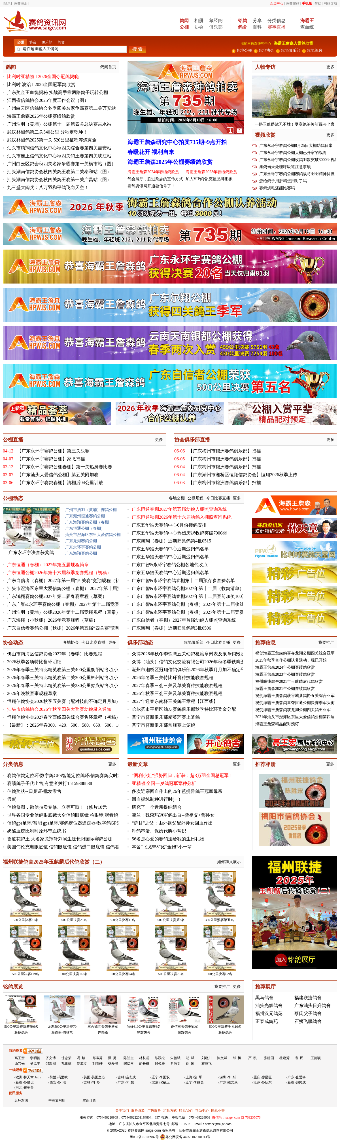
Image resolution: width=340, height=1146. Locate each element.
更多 (330, 67)
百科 (257, 27)
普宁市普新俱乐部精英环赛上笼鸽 (166, 717)
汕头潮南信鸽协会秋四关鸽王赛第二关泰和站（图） (59, 171)
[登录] (7, 3)
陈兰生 (129, 1058)
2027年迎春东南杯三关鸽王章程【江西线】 (175, 701)
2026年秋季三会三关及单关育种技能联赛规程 (177, 693)
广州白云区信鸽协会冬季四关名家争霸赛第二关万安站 (61, 108)
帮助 (317, 3)
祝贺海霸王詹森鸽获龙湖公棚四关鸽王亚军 (293, 710)
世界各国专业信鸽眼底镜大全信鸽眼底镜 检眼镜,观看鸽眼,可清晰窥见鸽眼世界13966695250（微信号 (107, 815)
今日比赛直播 (218, 498)
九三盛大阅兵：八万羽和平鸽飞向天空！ (48, 187)
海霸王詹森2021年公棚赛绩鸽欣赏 (285, 688)
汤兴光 (19, 1064)
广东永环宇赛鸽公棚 (83, 547)
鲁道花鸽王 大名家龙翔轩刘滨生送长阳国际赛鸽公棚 (59, 838)
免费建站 (292, 3)
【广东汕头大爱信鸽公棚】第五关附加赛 (58, 474)
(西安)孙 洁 (57, 1082)
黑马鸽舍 (264, 997)
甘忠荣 (66, 1058)
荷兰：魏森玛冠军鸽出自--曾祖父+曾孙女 (173, 815)
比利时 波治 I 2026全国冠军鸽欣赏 (41, 84)
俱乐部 (216, 27)
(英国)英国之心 (93, 1077)
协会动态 (13, 642)
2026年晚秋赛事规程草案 (32, 693)
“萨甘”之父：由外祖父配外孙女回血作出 (172, 823)
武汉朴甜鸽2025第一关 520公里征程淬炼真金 (52, 140)
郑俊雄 (160, 1064)
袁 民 (299, 1058)
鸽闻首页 (108, 67)
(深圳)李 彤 (227, 1077)
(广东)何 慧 (125, 1082)
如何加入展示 (229, 862)
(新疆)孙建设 (24, 1082)
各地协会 (71, 642)
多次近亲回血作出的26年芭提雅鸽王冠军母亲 (177, 791)
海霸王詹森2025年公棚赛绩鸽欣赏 (41, 116)
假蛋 (11, 799)
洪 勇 (112, 1058)
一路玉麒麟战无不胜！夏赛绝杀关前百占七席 (294, 124)
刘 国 (190, 1064)
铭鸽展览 (13, 987)
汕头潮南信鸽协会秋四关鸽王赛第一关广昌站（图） (59, 179)
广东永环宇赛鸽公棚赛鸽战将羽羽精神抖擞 (297, 174)
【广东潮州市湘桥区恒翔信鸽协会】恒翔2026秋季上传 (242, 474)
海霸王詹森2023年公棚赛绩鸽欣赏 (285, 674)
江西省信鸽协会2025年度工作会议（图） (48, 100)
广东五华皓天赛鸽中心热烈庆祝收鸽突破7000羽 (179, 533)
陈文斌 (222, 1058)
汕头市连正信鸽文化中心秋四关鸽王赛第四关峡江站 (59, 155)
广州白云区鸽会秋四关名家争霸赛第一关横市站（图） (61, 163)
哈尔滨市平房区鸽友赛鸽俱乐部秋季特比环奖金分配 (184, 709)
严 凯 (252, 1058)
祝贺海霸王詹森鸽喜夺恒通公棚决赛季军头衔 (295, 703)
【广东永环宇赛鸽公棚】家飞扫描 (51, 458)
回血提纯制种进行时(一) (156, 799)
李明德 (35, 1058)
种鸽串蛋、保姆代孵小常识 (159, 831)
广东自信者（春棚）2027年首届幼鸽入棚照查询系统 (184, 620)
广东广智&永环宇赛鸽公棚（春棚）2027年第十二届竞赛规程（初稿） (76, 604)
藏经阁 (216, 20)
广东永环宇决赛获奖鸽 (31, 552)
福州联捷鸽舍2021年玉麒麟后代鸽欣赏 (289, 681)
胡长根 (144, 1064)
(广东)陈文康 (228, 1082)
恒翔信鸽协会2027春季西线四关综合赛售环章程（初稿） (63, 717)
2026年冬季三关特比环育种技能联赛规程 (172, 677)
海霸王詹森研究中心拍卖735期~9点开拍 (177, 142)
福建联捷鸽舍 (308, 997)
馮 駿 (81, 1058)
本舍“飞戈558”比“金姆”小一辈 (162, 846)
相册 (198, 20)
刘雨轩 (97, 1064)
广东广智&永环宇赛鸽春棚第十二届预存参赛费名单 (183, 580)
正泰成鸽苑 (266, 1021)
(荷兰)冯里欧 (58, 1077)
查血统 (307, 27)
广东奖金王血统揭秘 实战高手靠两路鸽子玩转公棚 (57, 92)
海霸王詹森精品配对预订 (277, 724)
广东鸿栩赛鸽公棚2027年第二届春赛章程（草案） (57, 596)
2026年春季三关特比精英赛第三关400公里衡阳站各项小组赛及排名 (74, 669)
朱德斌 (175, 1058)
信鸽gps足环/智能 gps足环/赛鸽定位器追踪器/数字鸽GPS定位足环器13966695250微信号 (93, 823)
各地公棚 (177, 498)
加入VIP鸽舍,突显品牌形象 (209, 179)
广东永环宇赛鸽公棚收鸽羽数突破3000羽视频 (299, 160)
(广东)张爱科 (296, 1077)
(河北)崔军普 (24, 1087)
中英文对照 (56, 1100)
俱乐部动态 (140, 642)
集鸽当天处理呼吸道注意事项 (285, 167)
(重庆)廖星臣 (262, 1077)
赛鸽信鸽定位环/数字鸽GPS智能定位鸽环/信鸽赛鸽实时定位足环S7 (74, 775)
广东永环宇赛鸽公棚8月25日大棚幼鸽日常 (296, 145)
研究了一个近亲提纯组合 (157, 807)
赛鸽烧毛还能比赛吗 (277, 188)
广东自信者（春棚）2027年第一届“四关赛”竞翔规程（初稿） (68, 580)
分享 (257, 20)
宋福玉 (129, 1064)
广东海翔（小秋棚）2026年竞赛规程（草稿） (52, 620)
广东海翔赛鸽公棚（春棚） (89, 522)
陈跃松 (160, 1058)
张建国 (269, 1058)
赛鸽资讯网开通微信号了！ (151, 186)
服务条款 (138, 1111)
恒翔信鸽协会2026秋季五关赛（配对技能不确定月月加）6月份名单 (74, 701)
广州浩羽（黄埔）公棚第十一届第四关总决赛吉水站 (59, 124)
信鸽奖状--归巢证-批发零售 (34, 791)
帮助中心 (202, 1111)
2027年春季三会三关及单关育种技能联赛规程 (177, 685)
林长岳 (144, 1058)
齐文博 (51, 1058)
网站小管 (218, 1111)
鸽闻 (11, 67)
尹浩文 (175, 1064)
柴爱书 (113, 1064)
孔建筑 (66, 1064)
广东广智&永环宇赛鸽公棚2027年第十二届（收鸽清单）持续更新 (197, 588)
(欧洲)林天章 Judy (27, 1077)
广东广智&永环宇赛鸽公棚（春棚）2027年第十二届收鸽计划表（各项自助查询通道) (216, 604)
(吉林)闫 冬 (91, 1082)
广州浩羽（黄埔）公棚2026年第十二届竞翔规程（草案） (63, 612)
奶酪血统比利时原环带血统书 (36, 831)
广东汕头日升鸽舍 (312, 1005)
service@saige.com (218, 1124)
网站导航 (330, 3)
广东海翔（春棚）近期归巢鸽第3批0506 (171, 628)
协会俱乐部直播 (192, 440)
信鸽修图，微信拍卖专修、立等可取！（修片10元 (57, 807)
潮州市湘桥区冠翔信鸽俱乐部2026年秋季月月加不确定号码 (191, 669)
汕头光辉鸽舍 (268, 1005)
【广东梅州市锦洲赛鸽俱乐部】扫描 (224, 450)
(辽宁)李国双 (160, 1077)
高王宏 (19, 1058)
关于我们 (122, 1111)
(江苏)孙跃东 (262, 1082)
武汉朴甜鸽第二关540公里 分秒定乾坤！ (47, 132)
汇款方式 (170, 1111)
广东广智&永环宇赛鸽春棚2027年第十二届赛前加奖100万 (189, 596)
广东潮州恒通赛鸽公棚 (85, 516)
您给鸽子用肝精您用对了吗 (283, 181)
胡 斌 (190, 1058)
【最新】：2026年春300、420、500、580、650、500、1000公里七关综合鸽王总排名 (91, 725)
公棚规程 (195, 498)
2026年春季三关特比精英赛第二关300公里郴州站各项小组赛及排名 (74, 677)
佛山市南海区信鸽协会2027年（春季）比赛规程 (54, 653)
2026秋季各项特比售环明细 (34, 661)
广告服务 (154, 1111)
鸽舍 (61, 42)
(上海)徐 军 (193, 1077)
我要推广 (326, 642)
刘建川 (206, 1058)
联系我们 (186, 1111)
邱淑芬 (97, 1058)
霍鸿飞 (206, 1064)
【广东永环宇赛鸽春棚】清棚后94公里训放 (60, 482)
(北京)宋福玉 (160, 1082)
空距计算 (89, 1100)
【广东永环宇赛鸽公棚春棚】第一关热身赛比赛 (64, 466)
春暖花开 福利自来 (151, 152)
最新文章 (138, 764)
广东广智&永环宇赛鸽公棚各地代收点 (170, 564)
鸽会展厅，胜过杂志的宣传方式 (155, 179)
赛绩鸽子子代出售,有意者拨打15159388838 (49, 783)
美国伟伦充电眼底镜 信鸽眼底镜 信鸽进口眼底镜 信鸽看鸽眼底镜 (72, 846)
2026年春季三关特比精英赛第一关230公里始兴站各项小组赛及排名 (74, 685)
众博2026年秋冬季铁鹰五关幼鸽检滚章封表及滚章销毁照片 (191, 653)
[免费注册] (21, 3)
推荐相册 (265, 764)
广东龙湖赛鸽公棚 (81, 541)
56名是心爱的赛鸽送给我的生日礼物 (168, 838)
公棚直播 (13, 440)
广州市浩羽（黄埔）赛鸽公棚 (91, 510)
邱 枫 (237, 1058)
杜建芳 (284, 1058)
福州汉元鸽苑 (268, 1013)
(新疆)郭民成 (296, 1082)
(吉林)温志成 (126, 1077)
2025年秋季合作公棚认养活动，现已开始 (291, 660)
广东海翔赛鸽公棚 (81, 553)
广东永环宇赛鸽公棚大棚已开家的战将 (293, 153)
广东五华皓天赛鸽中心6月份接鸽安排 (169, 525)
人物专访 (265, 67)
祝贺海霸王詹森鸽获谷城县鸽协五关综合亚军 (295, 696)
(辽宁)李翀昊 (194, 1082)
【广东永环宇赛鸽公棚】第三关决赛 (53, 450)
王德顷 (316, 1058)
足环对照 (21, 1100)
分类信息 (276, 20)
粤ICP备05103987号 (144, 1137)
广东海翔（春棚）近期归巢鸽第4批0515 (171, 540)
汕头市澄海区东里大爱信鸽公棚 (93, 535)
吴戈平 (35, 1064)
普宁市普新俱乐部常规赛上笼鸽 (163, 725)
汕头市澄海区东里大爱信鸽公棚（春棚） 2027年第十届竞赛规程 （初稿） (80, 588)
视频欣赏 (265, 135)
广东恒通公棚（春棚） (85, 528)
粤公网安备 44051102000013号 (185, 1137)
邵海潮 (51, 1064)
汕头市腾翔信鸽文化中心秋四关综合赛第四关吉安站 (59, 147)
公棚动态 (13, 498)
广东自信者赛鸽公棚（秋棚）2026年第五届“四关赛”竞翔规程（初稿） (77, 628)
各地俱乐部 (193, 642)
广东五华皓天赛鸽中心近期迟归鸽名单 (170, 548)
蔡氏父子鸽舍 (308, 1013)
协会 (198, 27)
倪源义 (82, 1064)
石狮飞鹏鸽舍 (308, 1021)
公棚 (20, 42)
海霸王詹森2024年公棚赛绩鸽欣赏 (285, 667)
